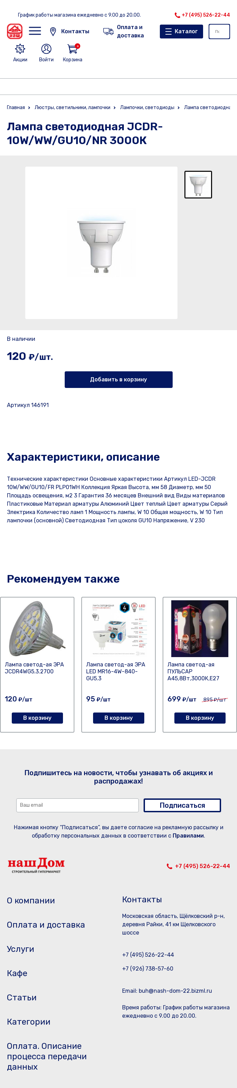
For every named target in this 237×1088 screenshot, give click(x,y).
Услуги (20, 949)
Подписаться (182, 805)
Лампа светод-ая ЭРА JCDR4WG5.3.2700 (34, 668)
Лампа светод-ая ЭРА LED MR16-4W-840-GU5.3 (115, 671)
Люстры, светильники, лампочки (72, 107)
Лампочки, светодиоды (147, 107)
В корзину (37, 718)
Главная (16, 107)
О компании (31, 900)
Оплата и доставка (46, 925)
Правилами (188, 835)
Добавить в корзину (118, 379)
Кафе (17, 973)
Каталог (186, 31)
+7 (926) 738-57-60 (147, 968)
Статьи (22, 997)
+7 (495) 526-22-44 (206, 15)
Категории (29, 1022)
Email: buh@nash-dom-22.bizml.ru (167, 991)
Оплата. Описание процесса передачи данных (47, 1056)
